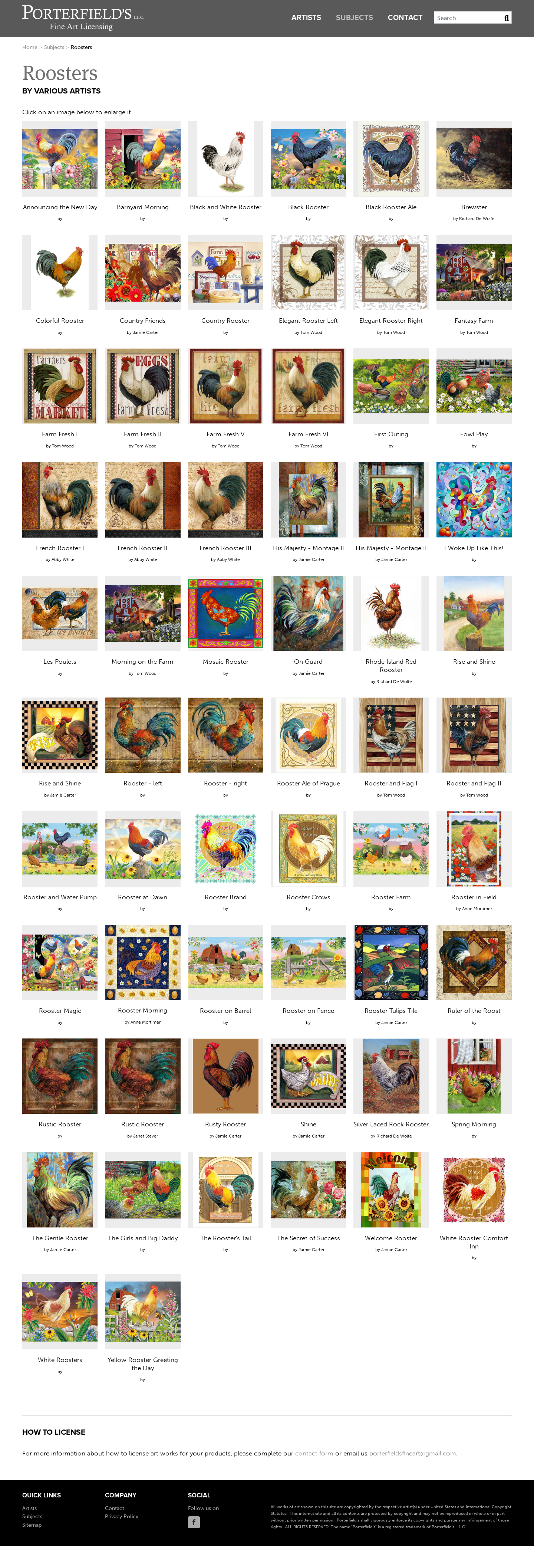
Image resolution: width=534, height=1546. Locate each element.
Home (29, 47)
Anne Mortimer (477, 908)
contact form (314, 1453)
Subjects (354, 17)
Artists (306, 17)
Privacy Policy (121, 1516)
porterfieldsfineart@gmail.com (412, 1453)
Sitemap (32, 1525)
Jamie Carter (146, 332)
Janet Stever (145, 1136)
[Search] (473, 17)
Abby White (63, 559)
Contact (405, 17)
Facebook (194, 1522)
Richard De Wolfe (477, 218)
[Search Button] (506, 18)
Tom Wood (311, 332)
